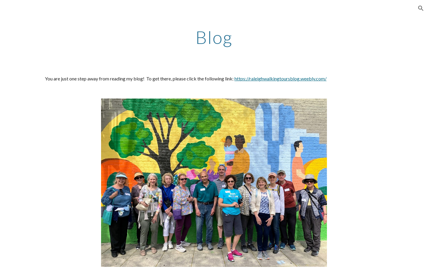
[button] (421, 8)
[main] (214, 37)
